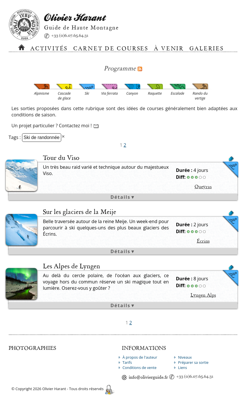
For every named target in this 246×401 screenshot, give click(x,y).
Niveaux (185, 357)
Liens (182, 367)
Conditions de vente (139, 367)
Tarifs (127, 362)
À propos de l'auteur (139, 357)
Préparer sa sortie (193, 362)
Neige (170, 221)
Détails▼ (122, 197)
